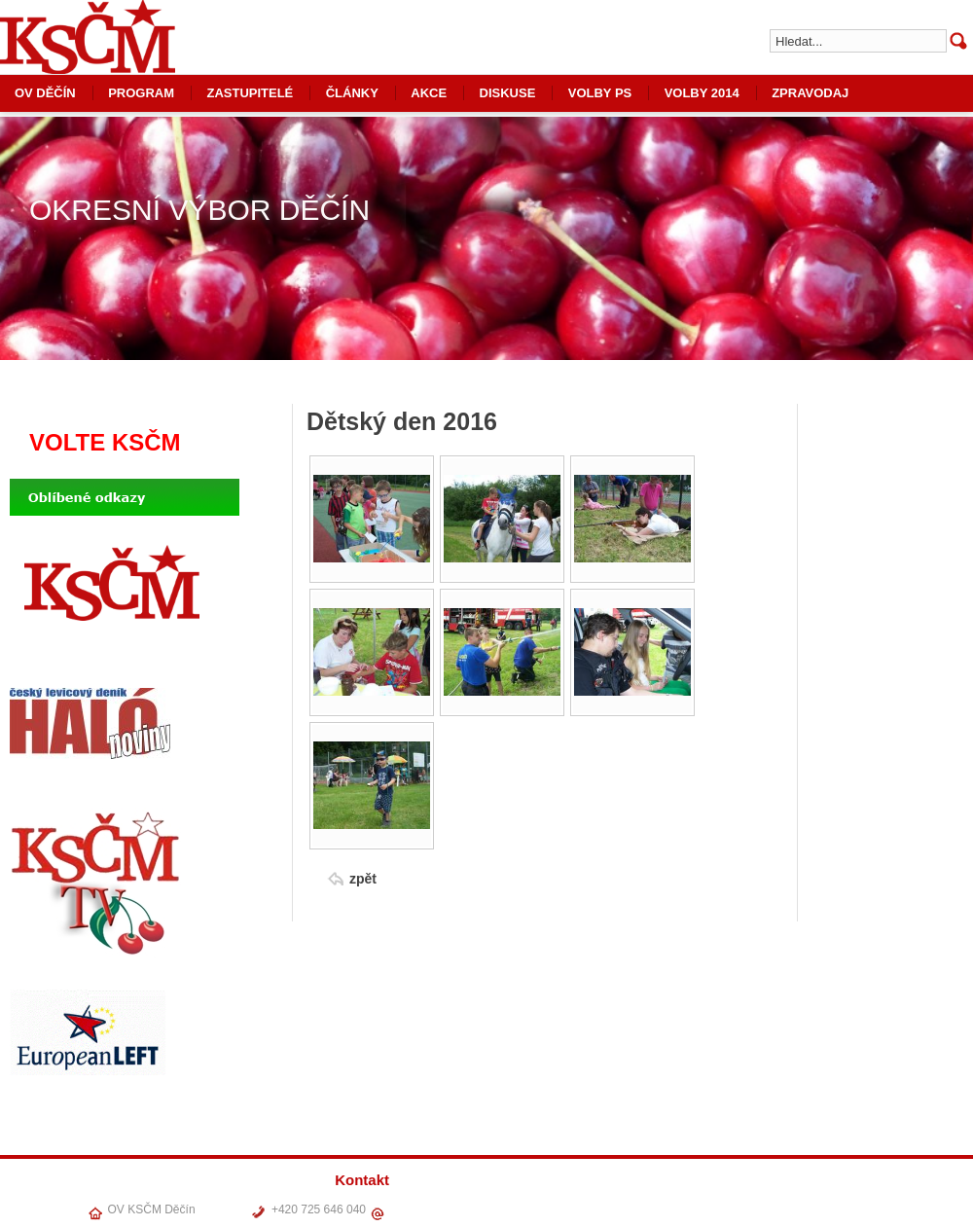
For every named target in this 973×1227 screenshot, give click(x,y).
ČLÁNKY (352, 93)
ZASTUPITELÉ (249, 93)
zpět (363, 878)
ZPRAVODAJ (810, 93)
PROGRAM (141, 93)
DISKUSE (508, 93)
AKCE (429, 93)
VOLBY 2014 (702, 93)
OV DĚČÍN (613, 1206)
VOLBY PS (600, 93)
